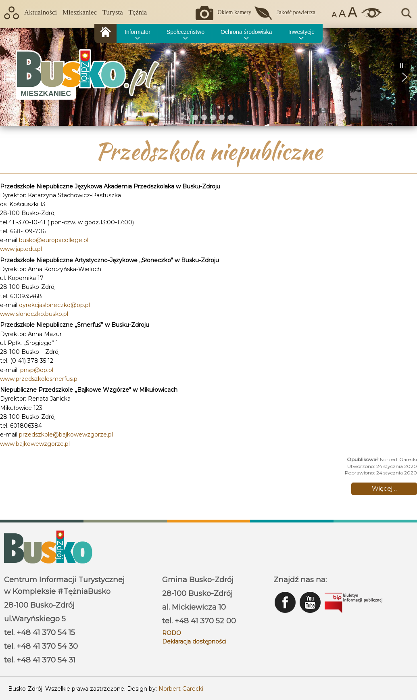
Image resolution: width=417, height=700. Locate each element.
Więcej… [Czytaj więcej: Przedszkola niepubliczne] (384, 488)
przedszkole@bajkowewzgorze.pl (66, 434)
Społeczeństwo (185, 32)
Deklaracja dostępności (194, 641)
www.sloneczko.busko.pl (34, 314)
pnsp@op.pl (36, 370)
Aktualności (40, 12)
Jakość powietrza (296, 12)
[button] (404, 77)
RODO (171, 633)
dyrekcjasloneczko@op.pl (54, 305)
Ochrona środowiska (246, 32)
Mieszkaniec (80, 12)
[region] (208, 77)
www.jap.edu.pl (21, 249)
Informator (137, 32)
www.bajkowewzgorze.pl (35, 443)
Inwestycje (301, 32)
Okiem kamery (234, 12)
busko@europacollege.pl (53, 240)
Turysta (112, 12)
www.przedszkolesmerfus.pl (39, 378)
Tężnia (138, 12)
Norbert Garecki (180, 688)
